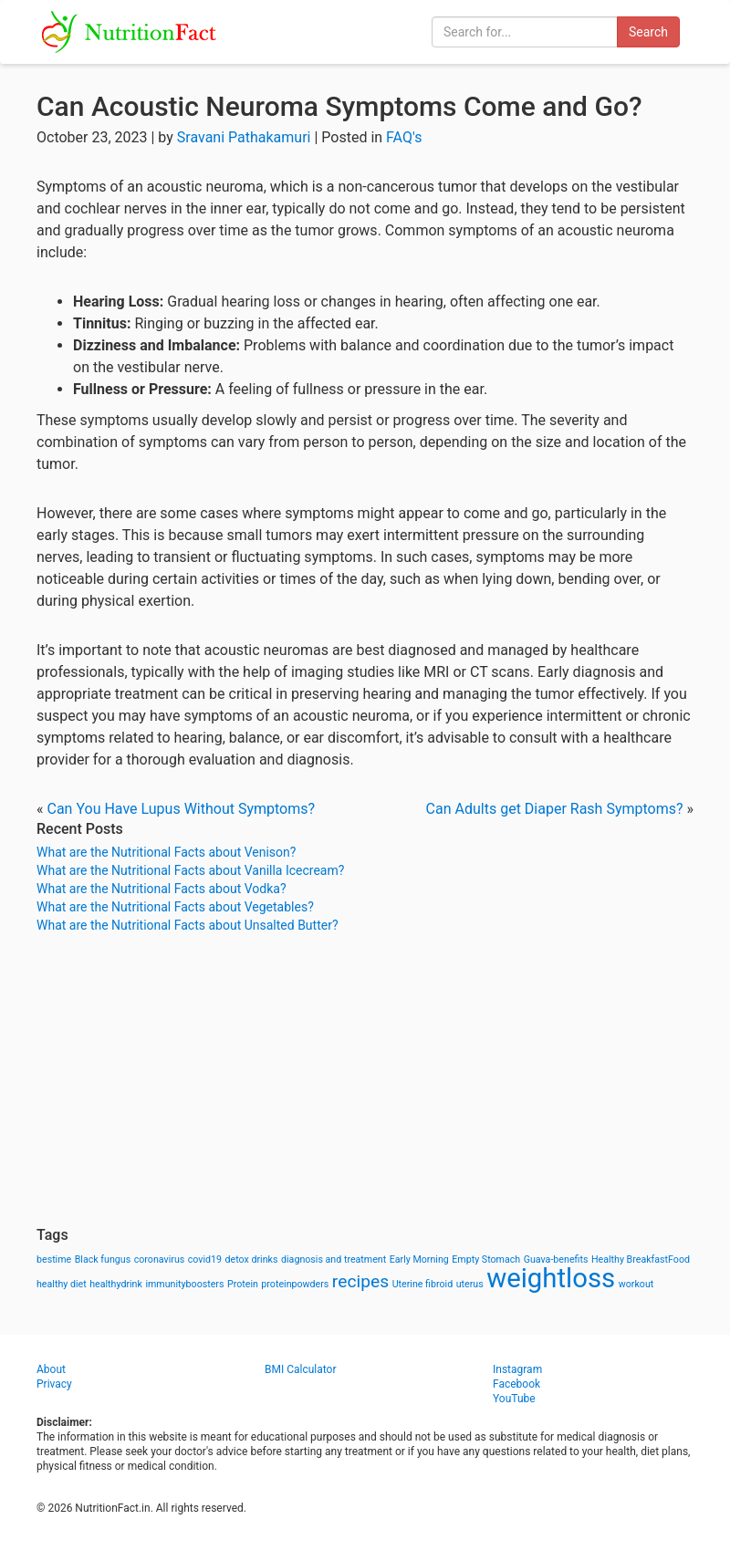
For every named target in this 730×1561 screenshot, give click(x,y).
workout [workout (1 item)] (636, 1284)
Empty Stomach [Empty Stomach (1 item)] (486, 1259)
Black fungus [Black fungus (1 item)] (102, 1259)
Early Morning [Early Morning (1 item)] (419, 1259)
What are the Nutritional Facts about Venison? (166, 852)
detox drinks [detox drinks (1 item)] (251, 1259)
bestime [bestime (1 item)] (53, 1259)
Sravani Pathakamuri (244, 137)
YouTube (514, 1398)
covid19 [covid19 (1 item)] (205, 1259)
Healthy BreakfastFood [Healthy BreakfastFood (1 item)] (640, 1259)
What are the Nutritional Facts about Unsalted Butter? (187, 925)
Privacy (54, 1384)
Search (648, 32)
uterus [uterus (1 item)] (470, 1284)
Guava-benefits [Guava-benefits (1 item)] (556, 1259)
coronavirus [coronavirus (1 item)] (159, 1259)
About (51, 1369)
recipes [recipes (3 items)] (360, 1281)
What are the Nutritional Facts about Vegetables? (175, 907)
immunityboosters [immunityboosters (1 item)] (184, 1284)
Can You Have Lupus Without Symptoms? (181, 808)
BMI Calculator (301, 1369)
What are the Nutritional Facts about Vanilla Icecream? (190, 870)
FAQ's (404, 137)
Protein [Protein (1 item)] (242, 1284)
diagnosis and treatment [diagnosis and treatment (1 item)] (333, 1259)
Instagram (517, 1369)
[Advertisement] (365, 1080)
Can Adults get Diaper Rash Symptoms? (554, 808)
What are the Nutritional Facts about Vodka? (161, 888)
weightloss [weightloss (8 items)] (550, 1278)
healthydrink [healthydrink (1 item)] (115, 1284)
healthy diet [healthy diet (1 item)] (61, 1284)
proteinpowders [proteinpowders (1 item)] (294, 1284)
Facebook (516, 1384)
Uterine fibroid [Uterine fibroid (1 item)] (423, 1284)
